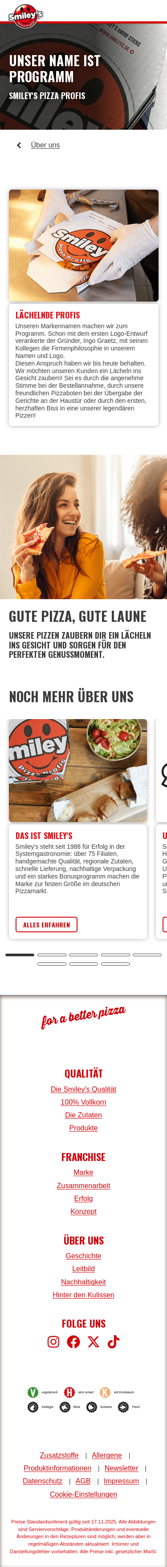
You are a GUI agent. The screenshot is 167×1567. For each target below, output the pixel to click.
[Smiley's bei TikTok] (113, 1342)
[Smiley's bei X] (93, 1342)
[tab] (19, 955)
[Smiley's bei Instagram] (53, 1342)
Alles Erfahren (46, 924)
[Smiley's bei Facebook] (73, 1342)
